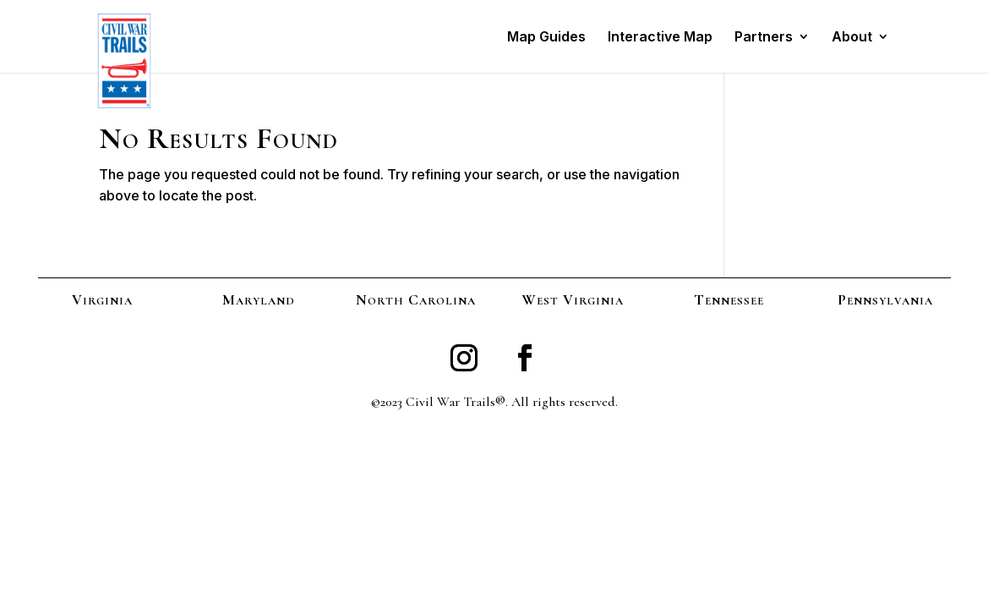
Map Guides (546, 37)
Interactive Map (660, 37)
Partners (763, 37)
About (852, 37)
